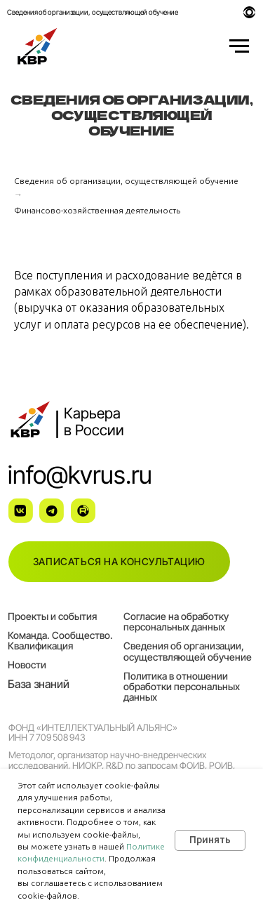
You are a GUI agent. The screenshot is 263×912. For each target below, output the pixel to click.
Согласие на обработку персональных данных (176, 621)
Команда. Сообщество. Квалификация (60, 640)
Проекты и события (52, 616)
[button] (119, 562)
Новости (27, 664)
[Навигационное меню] (239, 46)
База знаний (38, 684)
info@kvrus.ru (80, 474)
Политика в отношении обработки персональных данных (181, 686)
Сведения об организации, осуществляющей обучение (92, 12)
